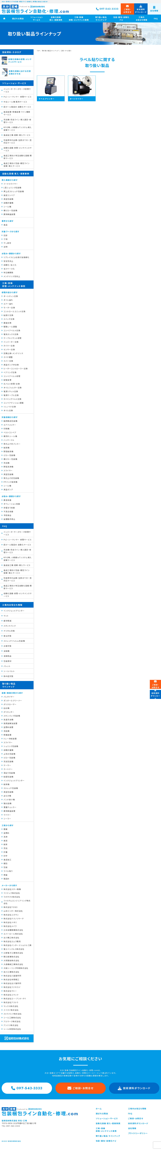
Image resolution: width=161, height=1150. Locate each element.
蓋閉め (7, 833)
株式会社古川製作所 (12, 983)
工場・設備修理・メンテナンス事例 (79, 18)
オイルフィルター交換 (13, 387)
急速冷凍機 (8, 719)
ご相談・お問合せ (80, 1088)
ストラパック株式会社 (13, 1013)
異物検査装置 (9, 214)
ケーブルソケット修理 (12, 338)
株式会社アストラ (11, 1002)
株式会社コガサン (11, 914)
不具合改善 (8, 511)
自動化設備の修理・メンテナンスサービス (17, 60)
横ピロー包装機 (10, 210)
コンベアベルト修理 (12, 376)
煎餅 (5, 235)
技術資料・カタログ (11, 52)
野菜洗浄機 (8, 466)
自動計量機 (8, 202)
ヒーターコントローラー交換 (16, 368)
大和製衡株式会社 (11, 960)
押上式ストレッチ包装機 (14, 191)
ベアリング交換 (10, 372)
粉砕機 (7, 708)
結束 (5, 844)
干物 (5, 239)
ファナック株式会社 (12, 893)
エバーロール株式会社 (13, 933)
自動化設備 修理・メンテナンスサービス (18, 149)
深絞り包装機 (9, 773)
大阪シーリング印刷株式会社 (16, 968)
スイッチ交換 (9, 319)
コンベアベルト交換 (12, 330)
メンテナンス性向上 (12, 276)
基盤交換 (7, 322)
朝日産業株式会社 (11, 956)
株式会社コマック (11, 994)
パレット (7, 666)
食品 (5, 224)
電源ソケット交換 (11, 391)
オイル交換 (8, 410)
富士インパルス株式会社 (14, 949)
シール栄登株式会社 (12, 1029)
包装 (5, 867)
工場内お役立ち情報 (141, 18)
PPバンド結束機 (10, 482)
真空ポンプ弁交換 (11, 364)
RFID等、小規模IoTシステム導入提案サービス (18, 128)
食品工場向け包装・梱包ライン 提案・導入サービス (17, 164)
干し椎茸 (7, 243)
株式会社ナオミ (10, 922)
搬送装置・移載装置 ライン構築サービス (17, 113)
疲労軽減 (7, 620)
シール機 (7, 206)
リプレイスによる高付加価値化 (16, 257)
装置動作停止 (9, 519)
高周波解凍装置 (10, 723)
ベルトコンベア (10, 432)
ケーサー (7, 765)
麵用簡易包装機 (10, 421)
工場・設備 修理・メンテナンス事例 (13, 285)
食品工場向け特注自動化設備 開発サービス (18, 157)
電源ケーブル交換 (11, 395)
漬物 (5, 246)
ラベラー (7, 814)
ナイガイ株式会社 (11, 1010)
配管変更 (7, 380)
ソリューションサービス (36, 18)
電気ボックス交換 (11, 334)
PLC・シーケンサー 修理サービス (17, 96)
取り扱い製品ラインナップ (101, 18)
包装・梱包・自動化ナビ (121, 18)
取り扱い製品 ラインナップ (8, 685)
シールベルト (9, 671)
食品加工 (7, 859)
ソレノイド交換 (10, 406)
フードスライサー (11, 183)
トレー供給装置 (10, 738)
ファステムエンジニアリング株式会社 (17, 902)
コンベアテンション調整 (14, 402)
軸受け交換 (8, 315)
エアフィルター (10, 424)
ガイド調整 (8, 357)
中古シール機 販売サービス (15, 101)
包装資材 (7, 661)
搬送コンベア (9, 195)
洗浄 (5, 836)
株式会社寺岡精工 (11, 979)
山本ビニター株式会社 (13, 911)
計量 (5, 852)
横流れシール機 (10, 436)
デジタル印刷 (9, 630)
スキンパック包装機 (12, 715)
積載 (5, 829)
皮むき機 (7, 795)
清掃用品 (7, 656)
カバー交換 (8, 361)
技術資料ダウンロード (138, 1123)
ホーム (99, 1108)
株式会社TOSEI (11, 907)
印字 (5, 855)
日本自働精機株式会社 (13, 930)
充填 (5, 848)
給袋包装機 (8, 776)
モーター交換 (9, 307)
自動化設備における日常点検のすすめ (16, 72)
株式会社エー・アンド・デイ (15, 998)
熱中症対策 (8, 676)
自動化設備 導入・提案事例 (15, 173)
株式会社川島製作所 (12, 975)
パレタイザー (9, 696)
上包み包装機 (9, 753)
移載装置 (7, 734)
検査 (5, 874)
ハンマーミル (9, 440)
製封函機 (7, 803)
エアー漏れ (8, 303)
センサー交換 (9, 349)
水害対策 (7, 646)
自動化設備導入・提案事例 (55, 18)
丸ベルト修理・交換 (12, 383)
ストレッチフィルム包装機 (14, 641)
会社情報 (132, 1128)
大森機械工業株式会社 (13, 964)
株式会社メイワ (10, 926)
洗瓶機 (7, 731)
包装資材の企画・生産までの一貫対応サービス (18, 141)
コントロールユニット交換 (14, 311)
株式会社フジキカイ (12, 987)
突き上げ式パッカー (12, 443)
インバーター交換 (11, 341)
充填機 (7, 463)
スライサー (8, 470)
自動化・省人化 (10, 265)
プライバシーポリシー (138, 1133)
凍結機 (7, 651)
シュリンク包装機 (11, 746)
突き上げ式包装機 (11, 478)
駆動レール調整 (10, 326)
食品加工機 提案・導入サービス (17, 135)
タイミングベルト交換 (12, 399)
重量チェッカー (10, 807)
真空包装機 (8, 199)
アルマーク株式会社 (12, 1021)
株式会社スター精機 (12, 889)
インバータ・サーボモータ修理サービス (17, 90)
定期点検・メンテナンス (13, 353)
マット (6, 615)
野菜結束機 (8, 451)
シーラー (7, 818)
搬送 (5, 840)
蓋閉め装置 (8, 727)
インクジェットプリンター (14, 610)
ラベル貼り (8, 871)
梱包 (5, 863)
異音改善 (7, 500)
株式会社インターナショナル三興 (18, 945)
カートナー (8, 769)
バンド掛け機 (9, 799)
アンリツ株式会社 (11, 1025)
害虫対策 (7, 635)
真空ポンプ (8, 489)
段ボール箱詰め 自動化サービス (17, 106)
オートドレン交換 (11, 296)
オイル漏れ (8, 300)
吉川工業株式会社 (11, 972)
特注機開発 (8, 272)
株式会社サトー (10, 991)
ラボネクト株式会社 (12, 896)
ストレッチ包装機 (11, 788)
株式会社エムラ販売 (12, 941)
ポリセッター (9, 712)
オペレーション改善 (12, 504)
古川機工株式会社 (11, 937)
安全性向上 (8, 261)
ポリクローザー (10, 704)
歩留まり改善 (9, 507)
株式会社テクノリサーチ (14, 918)
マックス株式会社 (11, 1006)
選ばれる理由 (18, 18)
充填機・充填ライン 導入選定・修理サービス (17, 121)
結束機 (7, 447)
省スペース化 (9, 268)
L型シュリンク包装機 (12, 187)
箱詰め (7, 878)
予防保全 (7, 515)
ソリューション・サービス (14, 83)
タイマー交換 (9, 345)
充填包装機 (8, 761)
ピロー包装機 (9, 455)
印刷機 (7, 428)
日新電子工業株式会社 (13, 952)
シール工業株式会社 (12, 1017)
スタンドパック (10, 625)
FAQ (156, 18)
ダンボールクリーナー (13, 700)
